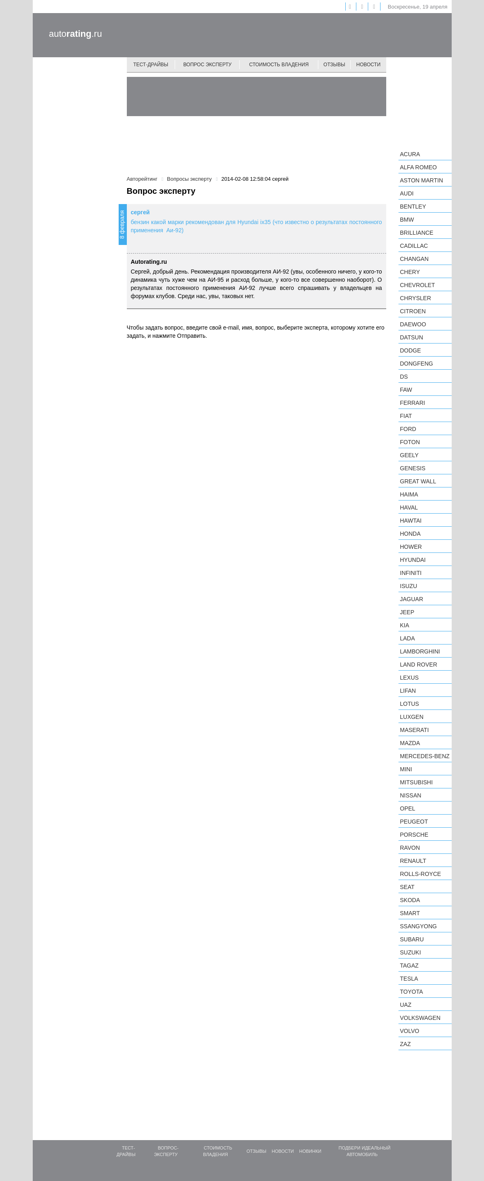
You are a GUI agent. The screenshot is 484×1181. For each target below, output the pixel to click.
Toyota (411, 991)
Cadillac (414, 245)
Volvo (409, 1031)
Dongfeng (416, 363)
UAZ (406, 1004)
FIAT (406, 416)
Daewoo (413, 324)
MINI (406, 769)
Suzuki (410, 952)
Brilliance (417, 232)
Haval (409, 507)
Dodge (410, 350)
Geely (409, 455)
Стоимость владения (278, 64)
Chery (410, 272)
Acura (410, 154)
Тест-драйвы (151, 64)
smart (410, 913)
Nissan (410, 795)
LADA (407, 638)
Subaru (412, 939)
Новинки (310, 1151)
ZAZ (405, 1044)
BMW (407, 219)
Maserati (414, 730)
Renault (413, 861)
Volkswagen (420, 1018)
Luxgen (412, 717)
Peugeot (414, 821)
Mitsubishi (416, 782)
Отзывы (334, 64)
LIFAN (408, 690)
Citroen (413, 311)
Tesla (409, 978)
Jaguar (411, 599)
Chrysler (415, 298)
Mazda (410, 743)
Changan (414, 259)
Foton (410, 442)
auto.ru (75, 34)
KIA (405, 625)
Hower (411, 546)
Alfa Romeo (418, 167)
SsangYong (418, 926)
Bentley (413, 206)
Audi (407, 193)
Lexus (409, 677)
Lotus (409, 704)
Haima (409, 494)
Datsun (411, 337)
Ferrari (412, 403)
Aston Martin (421, 180)
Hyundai (413, 560)
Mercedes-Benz (425, 756)
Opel (407, 808)
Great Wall (418, 481)
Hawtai (411, 520)
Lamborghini (420, 651)
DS (404, 376)
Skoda (410, 900)
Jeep (407, 612)
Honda (410, 533)
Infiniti (411, 573)
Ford (408, 429)
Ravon (410, 847)
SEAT (407, 887)
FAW (406, 389)
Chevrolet (417, 285)
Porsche (414, 834)
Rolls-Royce (420, 874)
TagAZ (409, 965)
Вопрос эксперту (207, 64)
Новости (368, 64)
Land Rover (418, 664)
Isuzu (408, 586)
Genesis (412, 468)
